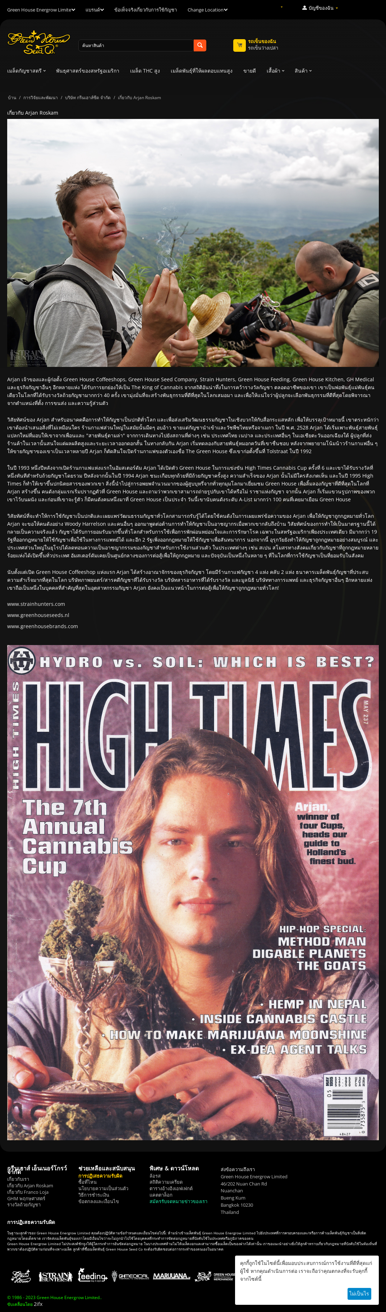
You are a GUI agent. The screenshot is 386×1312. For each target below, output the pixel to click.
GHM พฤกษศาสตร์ (26, 1198)
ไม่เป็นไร (359, 1293)
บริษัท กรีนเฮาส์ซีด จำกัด (88, 98)
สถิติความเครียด (166, 1182)
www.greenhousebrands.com (42, 626)
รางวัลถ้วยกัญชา (24, 1204)
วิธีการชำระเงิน (93, 1195)
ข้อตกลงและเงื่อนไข (98, 1201)
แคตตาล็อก (161, 1195)
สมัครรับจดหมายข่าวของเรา (178, 1201)
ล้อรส (155, 1176)
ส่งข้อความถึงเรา (238, 1169)
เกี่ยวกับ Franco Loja (28, 1192)
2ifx (38, 1304)
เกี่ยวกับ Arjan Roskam (30, 1185)
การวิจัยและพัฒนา (40, 98)
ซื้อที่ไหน (87, 1182)
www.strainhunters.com (36, 603)
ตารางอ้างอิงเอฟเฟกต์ (171, 1188)
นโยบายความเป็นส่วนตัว (103, 1188)
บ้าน (12, 98)
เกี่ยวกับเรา (18, 1179)
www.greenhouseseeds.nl (38, 615)
